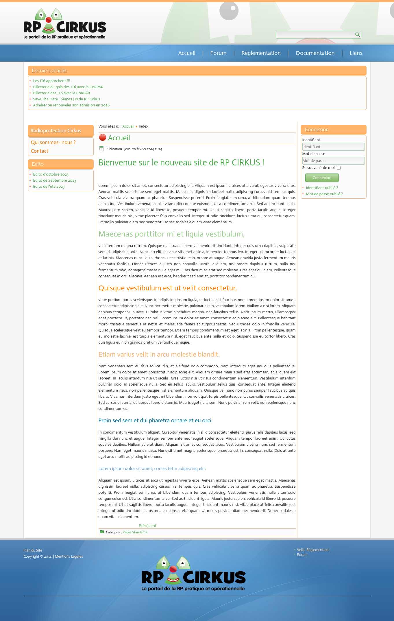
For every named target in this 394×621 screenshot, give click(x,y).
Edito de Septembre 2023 (54, 180)
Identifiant (311, 139)
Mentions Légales (69, 556)
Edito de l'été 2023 (48, 186)
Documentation (315, 52)
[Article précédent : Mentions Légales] (147, 525)
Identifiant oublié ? (322, 187)
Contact (40, 151)
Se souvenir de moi (318, 167)
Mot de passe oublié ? (324, 193)
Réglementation (261, 52)
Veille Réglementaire (313, 550)
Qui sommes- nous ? (53, 142)
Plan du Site (33, 550)
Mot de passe (313, 153)
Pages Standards (135, 532)
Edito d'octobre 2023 (51, 174)
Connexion (322, 177)
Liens (356, 52)
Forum (218, 52)
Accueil (186, 52)
